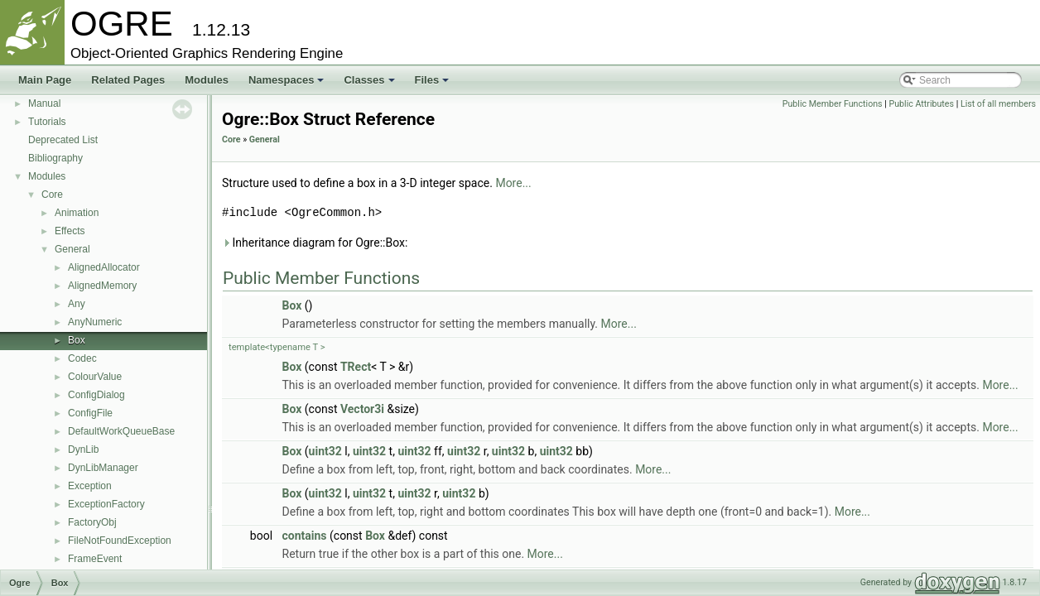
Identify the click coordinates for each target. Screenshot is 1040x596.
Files (432, 80)
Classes (369, 80)
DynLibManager (103, 467)
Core (52, 194)
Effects (69, 231)
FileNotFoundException (119, 540)
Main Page (44, 80)
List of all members (998, 104)
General (72, 249)
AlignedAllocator (104, 267)
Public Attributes (921, 104)
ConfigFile (90, 413)
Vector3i (362, 409)
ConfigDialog (96, 395)
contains (304, 535)
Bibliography (55, 158)
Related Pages (128, 80)
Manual (44, 103)
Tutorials (47, 121)
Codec (82, 358)
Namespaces (286, 80)
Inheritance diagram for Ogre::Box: (314, 242)
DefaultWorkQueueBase (121, 431)
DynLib (83, 449)
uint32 (325, 451)
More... (513, 183)
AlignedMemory (102, 285)
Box (76, 340)
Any (76, 304)
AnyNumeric (95, 322)
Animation (77, 213)
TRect (355, 366)
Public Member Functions (832, 104)
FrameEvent (95, 559)
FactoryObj (92, 522)
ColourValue (95, 376)
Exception (90, 486)
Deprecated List (63, 140)
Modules (207, 80)
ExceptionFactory (106, 504)
